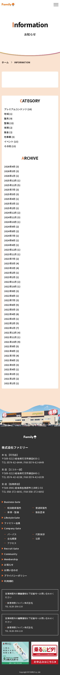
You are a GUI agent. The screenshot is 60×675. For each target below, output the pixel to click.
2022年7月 (9, 300)
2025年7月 (9, 189)
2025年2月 (9, 208)
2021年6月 (9, 360)
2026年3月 (9, 171)
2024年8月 (9, 231)
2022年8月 (9, 295)
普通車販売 (41, 507)
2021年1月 (9, 383)
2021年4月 (9, 369)
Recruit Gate (11, 548)
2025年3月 (9, 203)
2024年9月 (9, 226)
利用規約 (8, 581)
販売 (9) (8, 118)
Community (10, 554)
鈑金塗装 (40, 512)
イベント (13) (11, 141)
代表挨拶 (40, 534)
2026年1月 (9, 175)
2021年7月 (9, 355)
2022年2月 (9, 323)
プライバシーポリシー (15, 575)
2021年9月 (9, 346)
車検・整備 (13, 512)
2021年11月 (10, 337)
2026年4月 (9, 166)
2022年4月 (9, 314)
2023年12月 (10, 249)
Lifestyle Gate (12, 517)
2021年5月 (9, 364)
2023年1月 (9, 277)
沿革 (38, 538)
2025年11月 (10, 185)
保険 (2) (8, 127)
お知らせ (8, 564)
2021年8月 (9, 351)
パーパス (11, 534)
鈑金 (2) (8, 132)
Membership (11, 559)
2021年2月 (9, 378)
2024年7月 (9, 235)
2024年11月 (10, 217)
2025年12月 (10, 180)
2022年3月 (9, 318)
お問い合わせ (11, 570)
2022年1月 (9, 327)
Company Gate (12, 528)
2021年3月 (9, 374)
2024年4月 (9, 245)
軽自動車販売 (14, 507)
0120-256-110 (16, 606)
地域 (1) (8, 113)
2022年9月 (9, 291)
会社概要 (11, 538)
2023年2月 (9, 272)
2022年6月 (9, 304)
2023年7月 (9, 258)
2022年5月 (9, 309)
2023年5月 (9, 263)
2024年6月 (9, 240)
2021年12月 (10, 332)
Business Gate (12, 502)
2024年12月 (10, 212)
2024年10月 (10, 222)
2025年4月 (9, 198)
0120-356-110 (16, 630)
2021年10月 (10, 341)
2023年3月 (9, 268)
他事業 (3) (9, 136)
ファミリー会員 (12, 523)
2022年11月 (10, 281)
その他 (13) (10, 146)
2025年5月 (9, 194)
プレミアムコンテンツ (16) (18, 109)
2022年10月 (10, 286)
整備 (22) (9, 123)
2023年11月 (10, 254)
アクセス (11, 543)
